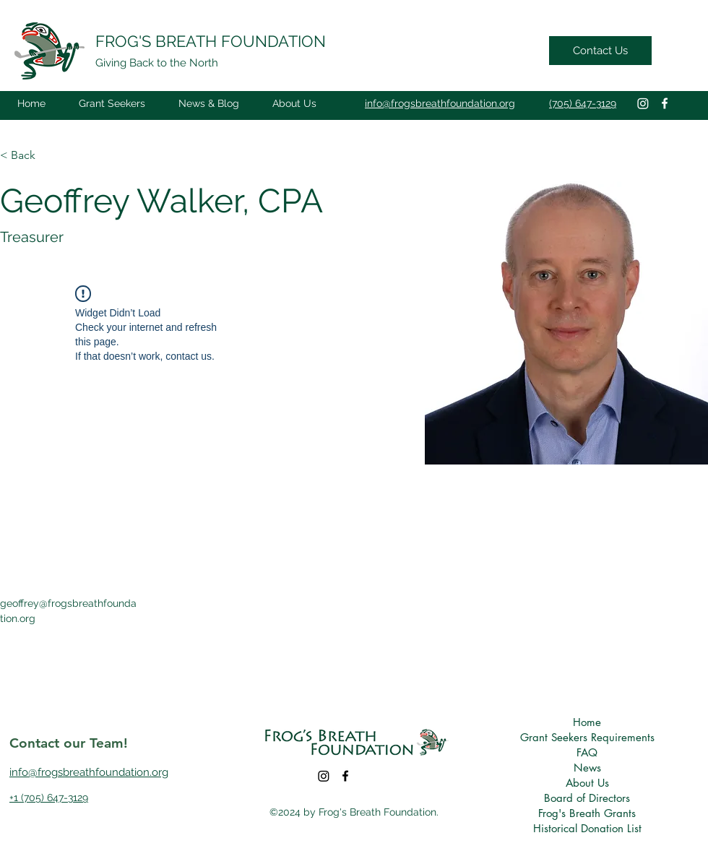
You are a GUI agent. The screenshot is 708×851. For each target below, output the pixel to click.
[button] (112, 103)
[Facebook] (664, 103)
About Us (587, 783)
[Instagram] (643, 103)
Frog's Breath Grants (587, 813)
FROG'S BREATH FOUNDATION (210, 41)
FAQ (587, 752)
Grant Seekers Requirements (587, 737)
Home (587, 722)
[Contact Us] (600, 50)
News (587, 767)
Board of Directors (587, 798)
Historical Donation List (587, 828)
